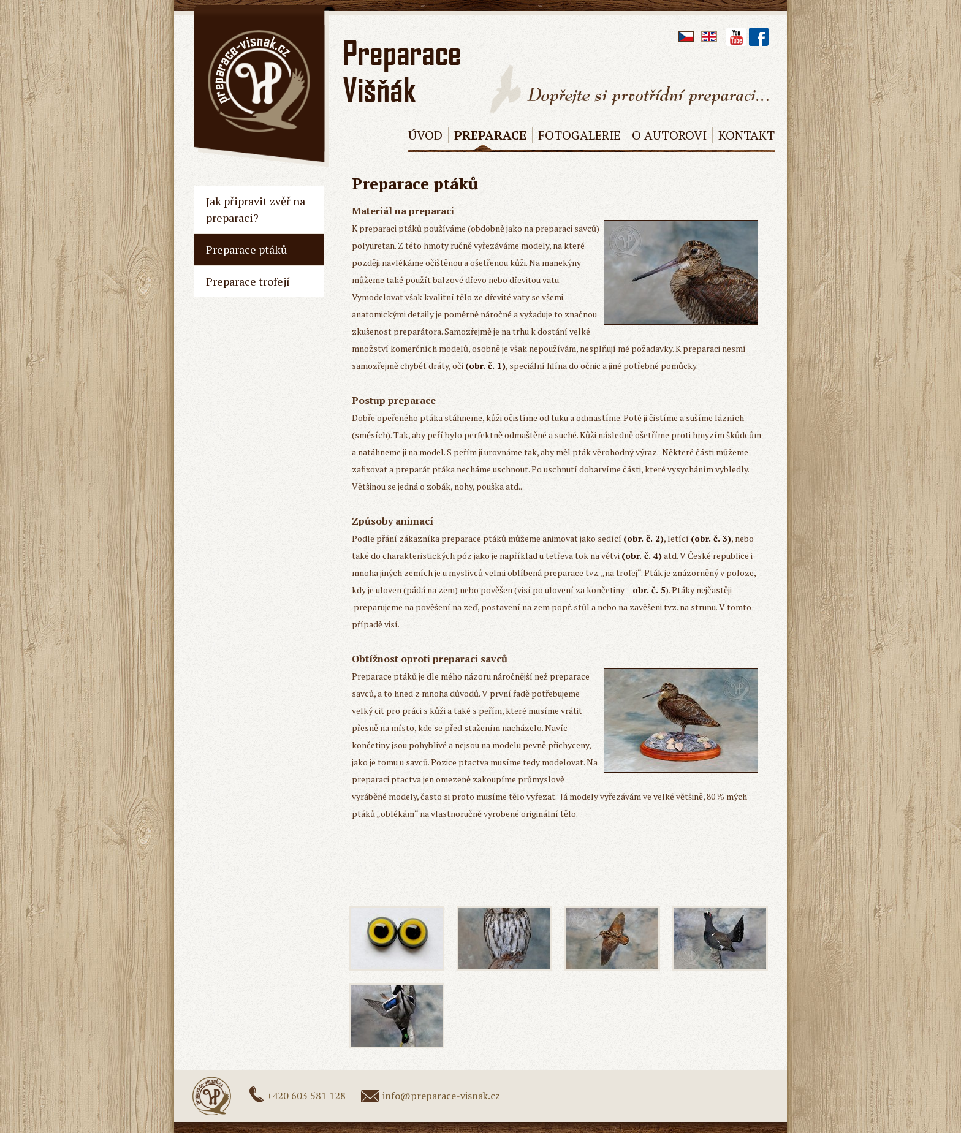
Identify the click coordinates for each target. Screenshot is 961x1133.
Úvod (425, 135)
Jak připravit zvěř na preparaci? (255, 209)
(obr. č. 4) (641, 555)
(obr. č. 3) (711, 538)
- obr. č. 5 (646, 590)
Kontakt (746, 135)
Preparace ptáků (246, 249)
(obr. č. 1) (485, 365)
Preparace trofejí (248, 281)
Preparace (490, 135)
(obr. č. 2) (643, 538)
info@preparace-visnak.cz (441, 1095)
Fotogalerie (579, 135)
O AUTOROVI (669, 135)
